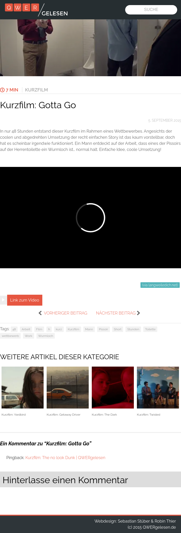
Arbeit (26, 329)
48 (14, 329)
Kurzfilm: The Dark (113, 392)
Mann (89, 329)
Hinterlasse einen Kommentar (65, 480)
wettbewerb (10, 336)
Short (118, 329)
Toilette (150, 329)
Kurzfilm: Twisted (158, 392)
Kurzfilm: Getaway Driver (68, 392)
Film (39, 329)
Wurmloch (45, 336)
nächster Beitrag (115, 313)
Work (28, 336)
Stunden (133, 329)
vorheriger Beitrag (65, 313)
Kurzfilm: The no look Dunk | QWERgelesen (65, 457)
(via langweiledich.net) (160, 285)
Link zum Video (24, 300)
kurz (59, 329)
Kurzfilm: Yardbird (23, 392)
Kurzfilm (36, 89)
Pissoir (103, 329)
